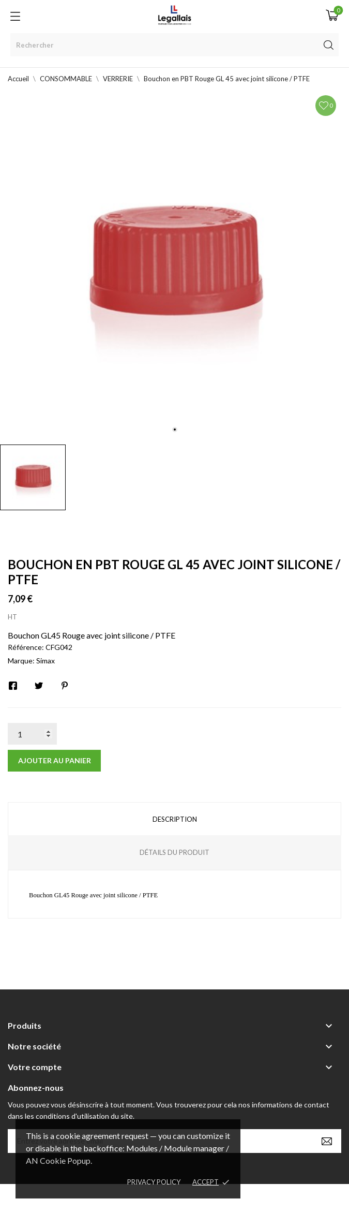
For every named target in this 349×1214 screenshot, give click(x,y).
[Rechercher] (174, 44)
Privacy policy (153, 1182)
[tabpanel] (174, 264)
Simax (45, 660)
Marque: (21, 660)
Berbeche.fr (264, 1198)
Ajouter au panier (54, 760)
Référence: (26, 647)
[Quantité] (32, 734)
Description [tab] (175, 819)
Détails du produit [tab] (174, 852)
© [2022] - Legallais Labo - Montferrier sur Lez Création (156, 1198)
